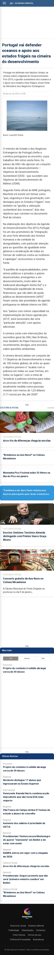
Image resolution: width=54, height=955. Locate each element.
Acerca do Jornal (18, 926)
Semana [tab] (27, 658)
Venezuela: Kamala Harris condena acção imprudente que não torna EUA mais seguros (26, 797)
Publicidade (14, 930)
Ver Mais (50, 408)
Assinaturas (38, 939)
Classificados (28, 930)
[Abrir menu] (4, 3)
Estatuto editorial (36, 926)
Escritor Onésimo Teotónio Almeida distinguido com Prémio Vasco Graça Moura (24, 536)
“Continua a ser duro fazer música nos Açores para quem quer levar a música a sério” (26, 494)
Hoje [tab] (10, 658)
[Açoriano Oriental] (27, 919)
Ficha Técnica (19, 935)
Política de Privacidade (20, 939)
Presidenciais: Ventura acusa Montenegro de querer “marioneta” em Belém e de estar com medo (26, 840)
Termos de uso (34, 935)
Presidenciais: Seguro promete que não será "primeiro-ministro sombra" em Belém (25, 879)
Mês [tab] (43, 658)
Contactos (40, 930)
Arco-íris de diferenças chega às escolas (27, 440)
